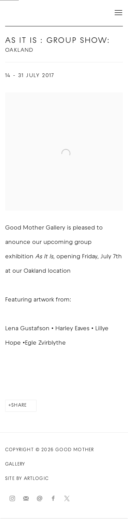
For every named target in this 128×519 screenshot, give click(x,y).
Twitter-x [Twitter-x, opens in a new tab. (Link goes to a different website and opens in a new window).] (67, 499)
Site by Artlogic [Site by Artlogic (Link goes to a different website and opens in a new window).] (27, 479)
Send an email (39, 499)
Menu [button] (118, 13)
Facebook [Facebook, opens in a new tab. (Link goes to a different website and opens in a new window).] (53, 499)
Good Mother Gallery (39, 13)
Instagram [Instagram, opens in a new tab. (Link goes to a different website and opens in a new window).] (12, 499)
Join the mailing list (26, 499)
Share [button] (19, 405)
